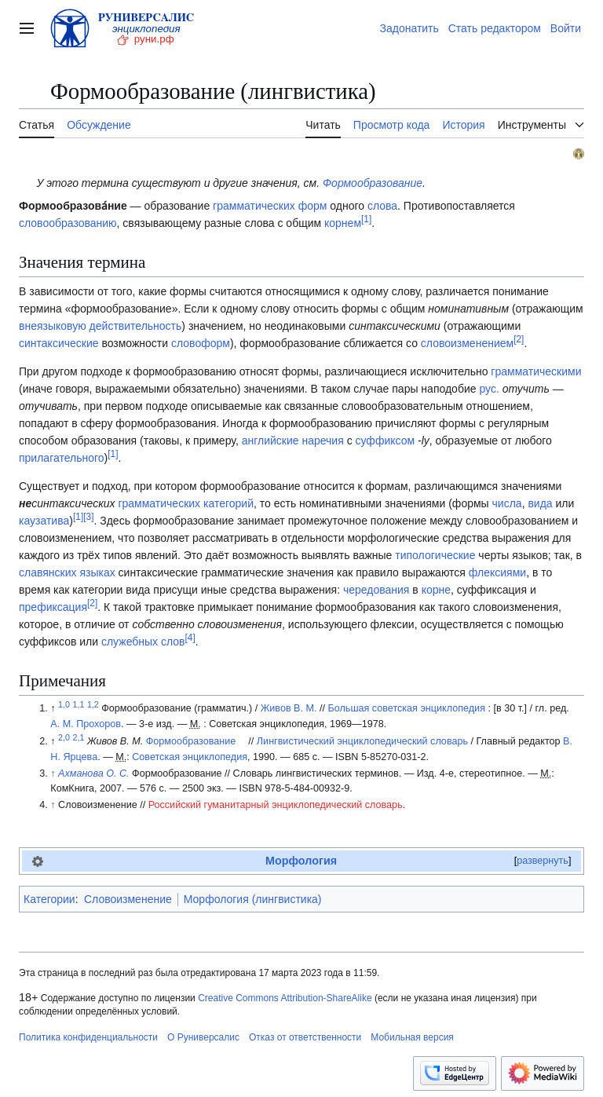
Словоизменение (128, 899)
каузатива (44, 520)
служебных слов (143, 641)
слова (382, 205)
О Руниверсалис (203, 1037)
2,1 (79, 737)
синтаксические (59, 343)
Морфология (301, 860)
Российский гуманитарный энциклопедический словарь (275, 804)
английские (270, 440)
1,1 (79, 704)
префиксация (53, 607)
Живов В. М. (289, 708)
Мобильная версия (412, 1037)
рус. (489, 388)
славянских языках (67, 572)
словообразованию (68, 223)
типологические (435, 555)
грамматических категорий (186, 503)
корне (436, 589)
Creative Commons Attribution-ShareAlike (284, 998)
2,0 (64, 737)
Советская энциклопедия (189, 756)
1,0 (64, 704)
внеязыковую (52, 326)
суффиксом (385, 440)
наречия (322, 440)
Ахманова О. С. (93, 773)
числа (507, 503)
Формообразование (372, 183)
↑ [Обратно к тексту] (52, 773)
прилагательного (61, 458)
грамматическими (536, 371)
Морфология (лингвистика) (253, 899)
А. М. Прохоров (85, 724)
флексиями (497, 572)
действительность (136, 326)
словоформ (200, 343)
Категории (49, 899)
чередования (376, 589)
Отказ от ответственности (305, 1037)
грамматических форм (270, 205)
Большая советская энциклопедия (405, 708)
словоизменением (467, 343)
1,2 (93, 704)
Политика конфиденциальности (88, 1037)
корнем (342, 223)
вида (540, 503)
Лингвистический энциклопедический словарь (362, 741)
